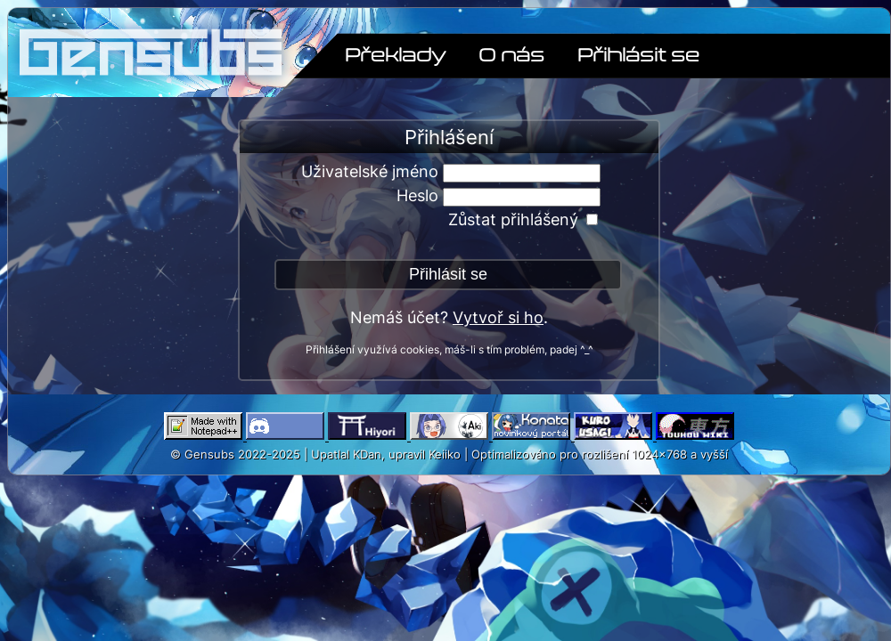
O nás (511, 54)
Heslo (417, 195)
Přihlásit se (638, 54)
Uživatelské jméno (369, 171)
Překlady (395, 54)
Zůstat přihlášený (513, 219)
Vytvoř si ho (498, 317)
